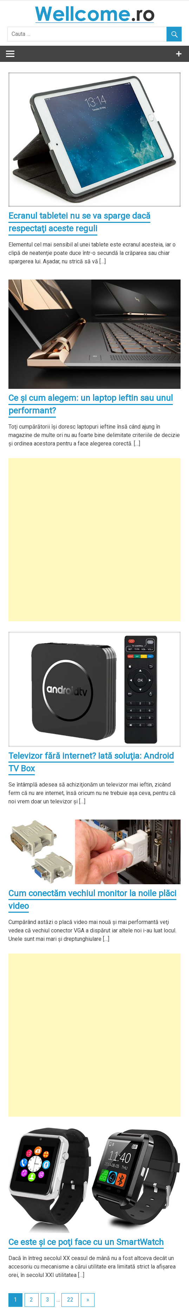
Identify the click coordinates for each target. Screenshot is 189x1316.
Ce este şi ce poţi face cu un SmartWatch (86, 1242)
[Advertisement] (94, 539)
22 (70, 1299)
